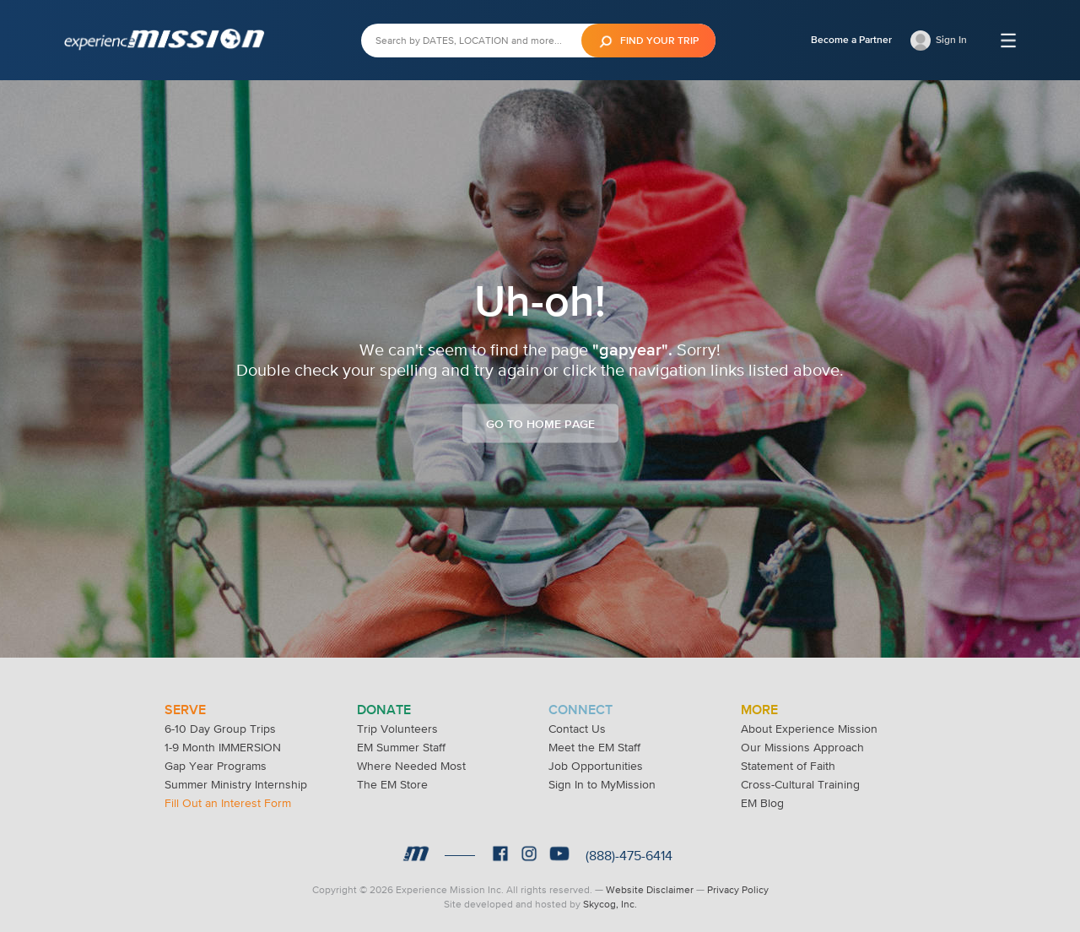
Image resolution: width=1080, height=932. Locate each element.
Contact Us (577, 728)
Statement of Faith (788, 765)
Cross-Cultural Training (800, 784)
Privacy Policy (738, 890)
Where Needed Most (411, 765)
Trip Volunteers (397, 728)
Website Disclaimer (650, 890)
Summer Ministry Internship (236, 784)
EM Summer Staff (401, 747)
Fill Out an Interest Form (228, 803)
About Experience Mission (809, 728)
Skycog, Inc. (610, 904)
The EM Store (392, 784)
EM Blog (762, 803)
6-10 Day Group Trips (220, 728)
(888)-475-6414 (629, 855)
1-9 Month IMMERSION (223, 747)
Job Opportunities (595, 765)
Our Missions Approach (802, 747)
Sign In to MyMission (602, 784)
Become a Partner (851, 40)
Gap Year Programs (216, 765)
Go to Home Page (540, 424)
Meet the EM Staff (594, 747)
